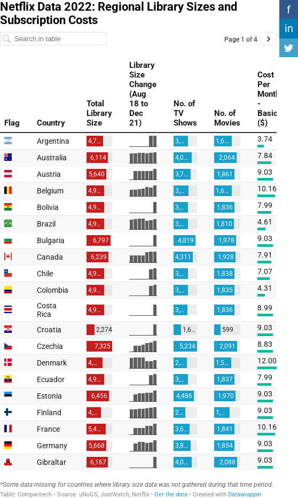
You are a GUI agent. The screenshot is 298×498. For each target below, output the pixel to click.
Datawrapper (245, 494)
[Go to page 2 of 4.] (269, 38)
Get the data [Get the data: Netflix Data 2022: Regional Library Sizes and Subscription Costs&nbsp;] (170, 494)
